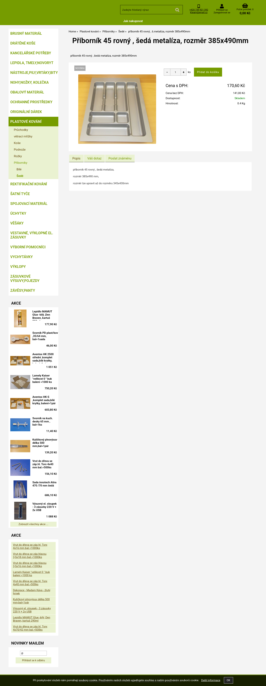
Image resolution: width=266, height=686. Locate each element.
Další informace (210, 680)
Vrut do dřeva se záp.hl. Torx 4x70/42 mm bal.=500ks (30, 628)
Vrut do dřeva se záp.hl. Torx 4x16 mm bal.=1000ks (30, 546)
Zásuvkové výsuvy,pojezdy (24, 278)
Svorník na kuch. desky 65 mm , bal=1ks (45, 421)
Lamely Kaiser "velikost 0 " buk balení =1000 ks (44, 379)
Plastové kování (25, 121)
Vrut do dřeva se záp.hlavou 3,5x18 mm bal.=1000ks (29, 555)
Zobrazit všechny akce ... (33, 524)
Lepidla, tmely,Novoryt (31, 63)
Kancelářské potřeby (30, 53)
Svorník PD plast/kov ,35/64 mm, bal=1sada (45, 336)
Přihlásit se (222, 10)
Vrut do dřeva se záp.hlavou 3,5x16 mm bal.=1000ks (29, 564)
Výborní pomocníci (28, 247)
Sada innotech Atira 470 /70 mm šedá (45, 485)
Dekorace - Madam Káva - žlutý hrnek (31, 592)
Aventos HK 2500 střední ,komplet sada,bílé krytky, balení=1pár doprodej (45, 358)
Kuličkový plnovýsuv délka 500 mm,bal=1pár (45, 443)
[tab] (76, 158)
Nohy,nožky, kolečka (29, 82)
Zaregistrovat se (222, 12)
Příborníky (20, 162)
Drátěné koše (22, 43)
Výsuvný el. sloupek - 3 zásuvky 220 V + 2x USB (45, 507)
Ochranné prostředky (31, 102)
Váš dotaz (94, 158)
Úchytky (18, 213)
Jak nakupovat (133, 21)
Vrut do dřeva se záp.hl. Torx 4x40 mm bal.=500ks (45, 464)
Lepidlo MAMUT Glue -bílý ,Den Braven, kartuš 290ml (45, 315)
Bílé (19, 169)
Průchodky (21, 130)
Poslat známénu (119, 158)
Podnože (20, 149)
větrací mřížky (23, 136)
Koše (17, 143)
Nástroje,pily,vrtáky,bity (34, 72)
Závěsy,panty (22, 290)
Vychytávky (21, 257)
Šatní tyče (20, 194)
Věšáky (17, 223)
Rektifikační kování (28, 184)
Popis (76, 158)
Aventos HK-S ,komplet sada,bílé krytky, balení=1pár (46, 400)
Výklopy (18, 267)
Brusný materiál (26, 33)
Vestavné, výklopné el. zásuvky (31, 235)
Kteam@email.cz (199, 12)
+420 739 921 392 (199, 9)
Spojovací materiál (28, 203)
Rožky (18, 156)
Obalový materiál (27, 92)
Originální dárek (26, 112)
